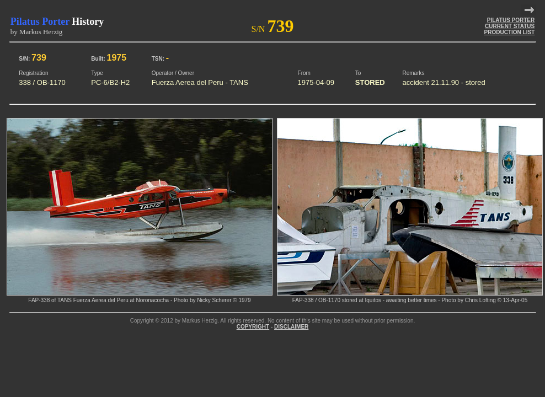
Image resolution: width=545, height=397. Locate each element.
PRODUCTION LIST (509, 32)
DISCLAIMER (291, 327)
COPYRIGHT (253, 327)
